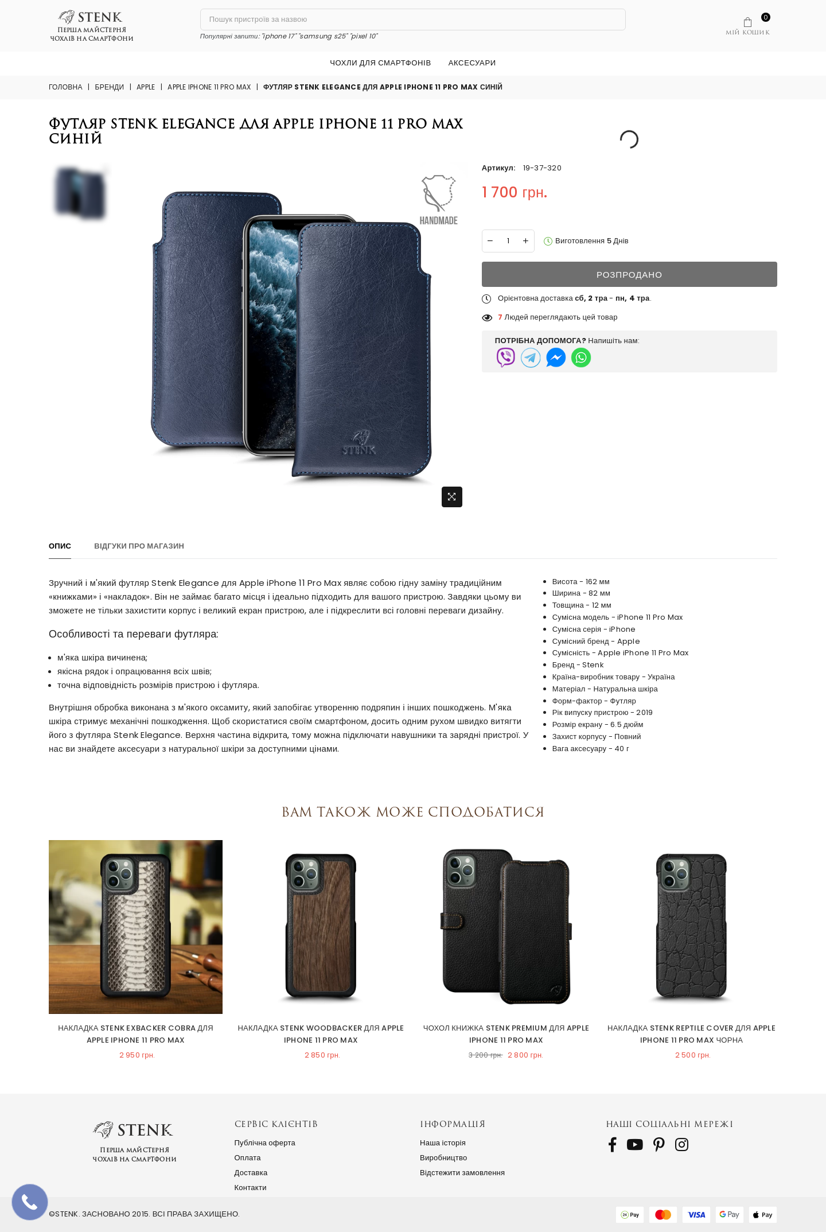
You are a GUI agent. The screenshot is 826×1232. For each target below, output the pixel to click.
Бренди (109, 87)
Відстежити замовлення (462, 1172)
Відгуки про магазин (139, 546)
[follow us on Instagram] (681, 1144)
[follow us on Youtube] (635, 1144)
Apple (146, 87)
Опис (60, 546)
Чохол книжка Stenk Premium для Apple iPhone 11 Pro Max (506, 1034)
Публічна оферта (265, 1142)
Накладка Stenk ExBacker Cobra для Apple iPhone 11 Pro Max (135, 1034)
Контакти (251, 1187)
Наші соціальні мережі (670, 1124)
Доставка (251, 1172)
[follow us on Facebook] (612, 1144)
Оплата (248, 1157)
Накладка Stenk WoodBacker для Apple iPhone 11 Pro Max (320, 1034)
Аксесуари (472, 62)
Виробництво (443, 1157)
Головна (66, 87)
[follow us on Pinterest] (659, 1144)
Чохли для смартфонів (380, 62)
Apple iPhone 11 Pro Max (209, 87)
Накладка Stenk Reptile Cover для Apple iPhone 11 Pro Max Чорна (691, 1034)
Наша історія (443, 1142)
